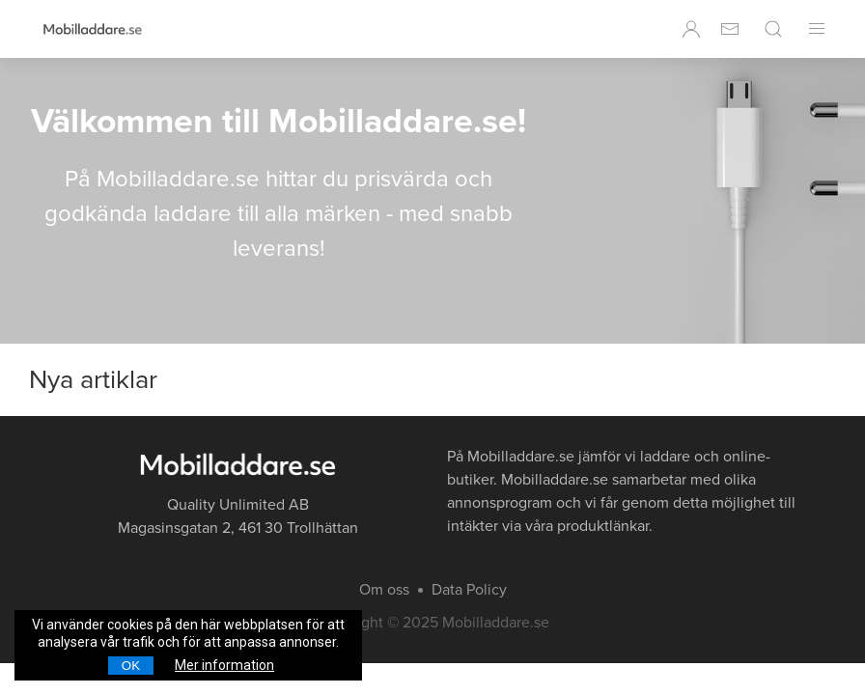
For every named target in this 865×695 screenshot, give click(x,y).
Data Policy (469, 589)
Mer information (224, 665)
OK (131, 665)
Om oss (384, 589)
